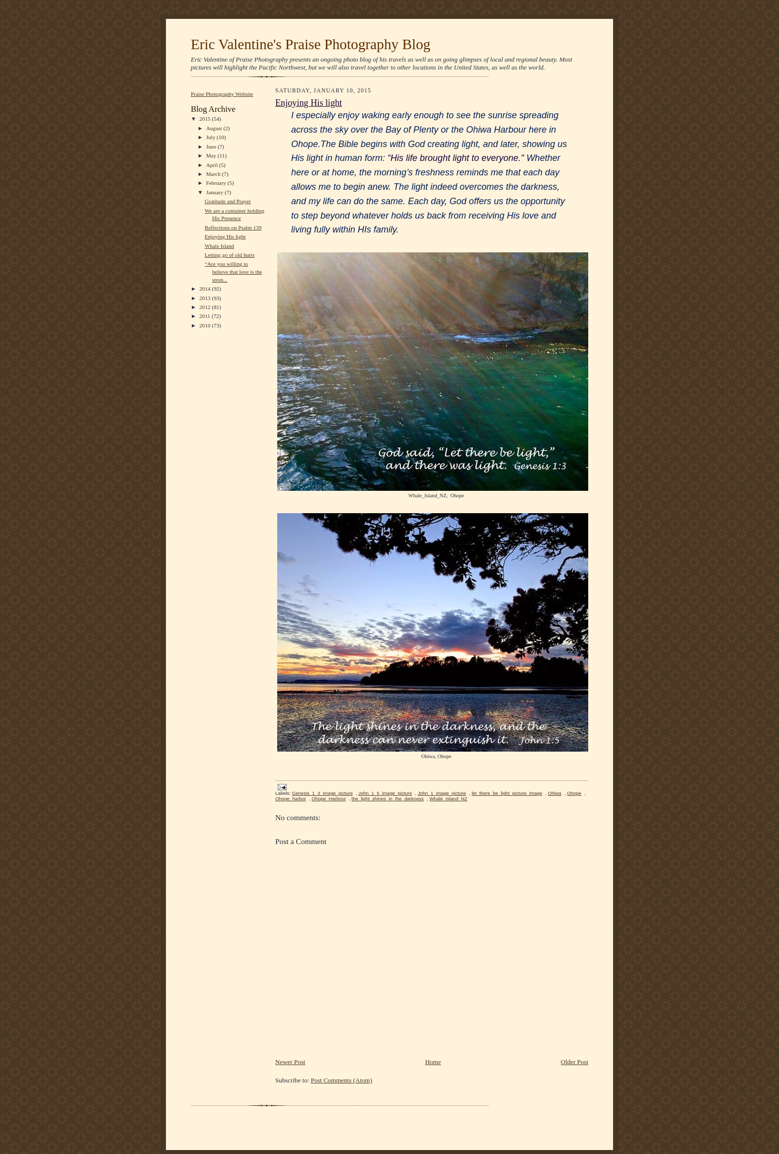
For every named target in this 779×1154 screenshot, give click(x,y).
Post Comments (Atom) (342, 1080)
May (212, 155)
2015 (205, 119)
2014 (205, 289)
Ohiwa (554, 793)
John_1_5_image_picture (385, 793)
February (217, 183)
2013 (205, 298)
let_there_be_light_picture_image (506, 793)
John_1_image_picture (442, 793)
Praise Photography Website (222, 94)
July (211, 137)
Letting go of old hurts (230, 255)
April (212, 165)
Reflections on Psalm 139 (233, 228)
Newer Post (290, 1062)
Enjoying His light (225, 236)
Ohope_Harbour (329, 798)
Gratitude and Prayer (228, 201)
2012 (205, 307)
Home (433, 1062)
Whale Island (219, 246)
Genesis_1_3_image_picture (322, 793)
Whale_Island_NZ (448, 798)
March (214, 174)
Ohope (574, 793)
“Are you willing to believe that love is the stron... (233, 271)
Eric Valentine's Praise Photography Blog (310, 44)
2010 (205, 325)
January (215, 192)
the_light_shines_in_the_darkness (388, 798)
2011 (205, 316)
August (215, 128)
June (212, 147)
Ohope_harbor (290, 798)
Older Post (574, 1062)
